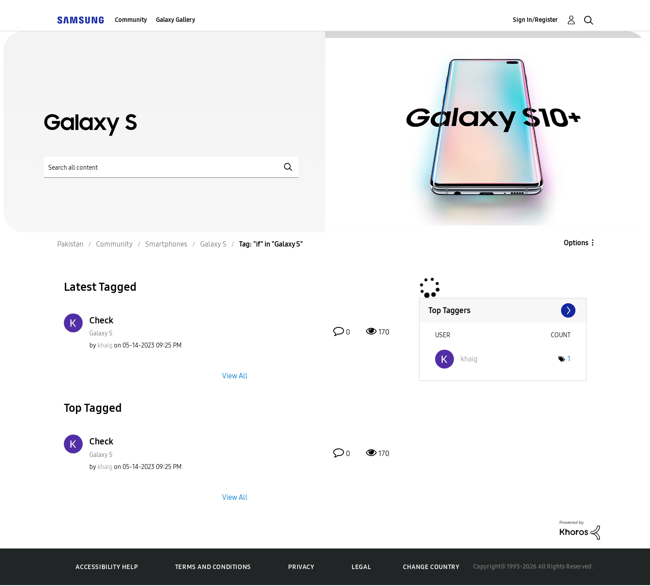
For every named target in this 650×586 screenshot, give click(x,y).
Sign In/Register (535, 20)
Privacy (301, 567)
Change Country (431, 567)
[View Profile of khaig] (105, 345)
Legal (361, 567)
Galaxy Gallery (175, 20)
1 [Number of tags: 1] (568, 359)
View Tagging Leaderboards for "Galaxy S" (502, 310)
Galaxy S (101, 333)
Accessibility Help (106, 567)
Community (131, 20)
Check (101, 320)
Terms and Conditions (213, 567)
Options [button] (576, 243)
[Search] (171, 167)
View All (234, 376)
